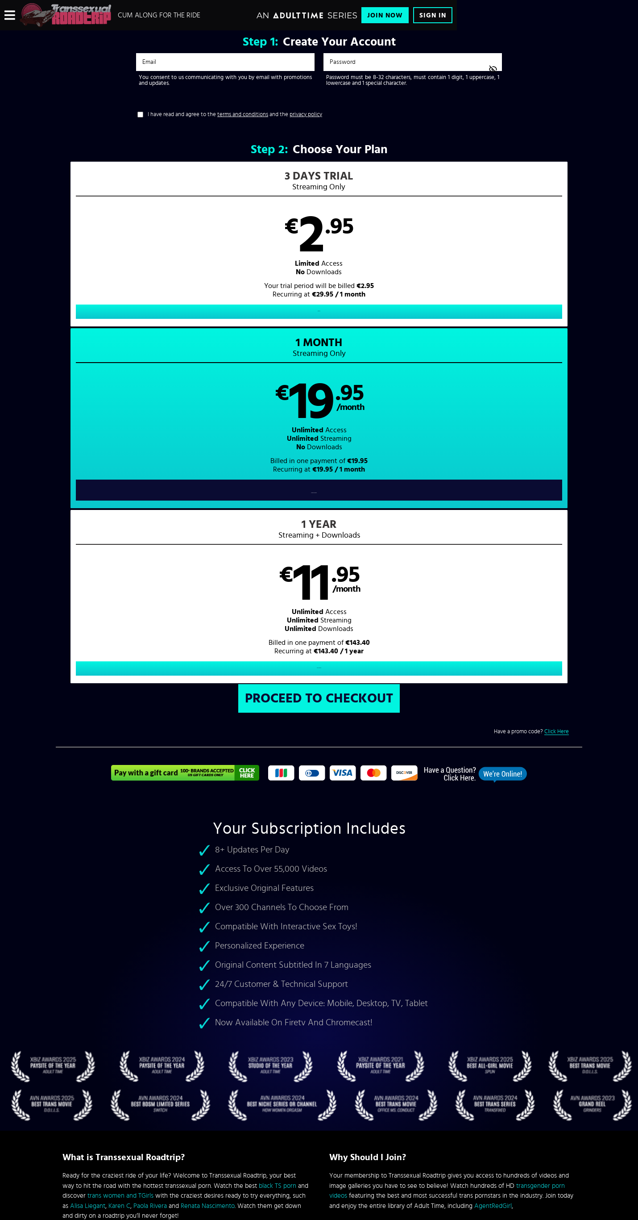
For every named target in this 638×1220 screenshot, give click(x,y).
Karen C (119, 866)
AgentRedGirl (493, 866)
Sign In (432, 15)
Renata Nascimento (208, 866)
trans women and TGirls (120, 856)
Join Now (385, 15)
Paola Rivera (150, 866)
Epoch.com (173, 1145)
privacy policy (306, 114)
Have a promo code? (531, 392)
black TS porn (277, 846)
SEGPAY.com (403, 1145)
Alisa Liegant (87, 866)
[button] (188, 252)
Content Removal (319, 1152)
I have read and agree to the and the (235, 114)
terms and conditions (242, 114)
